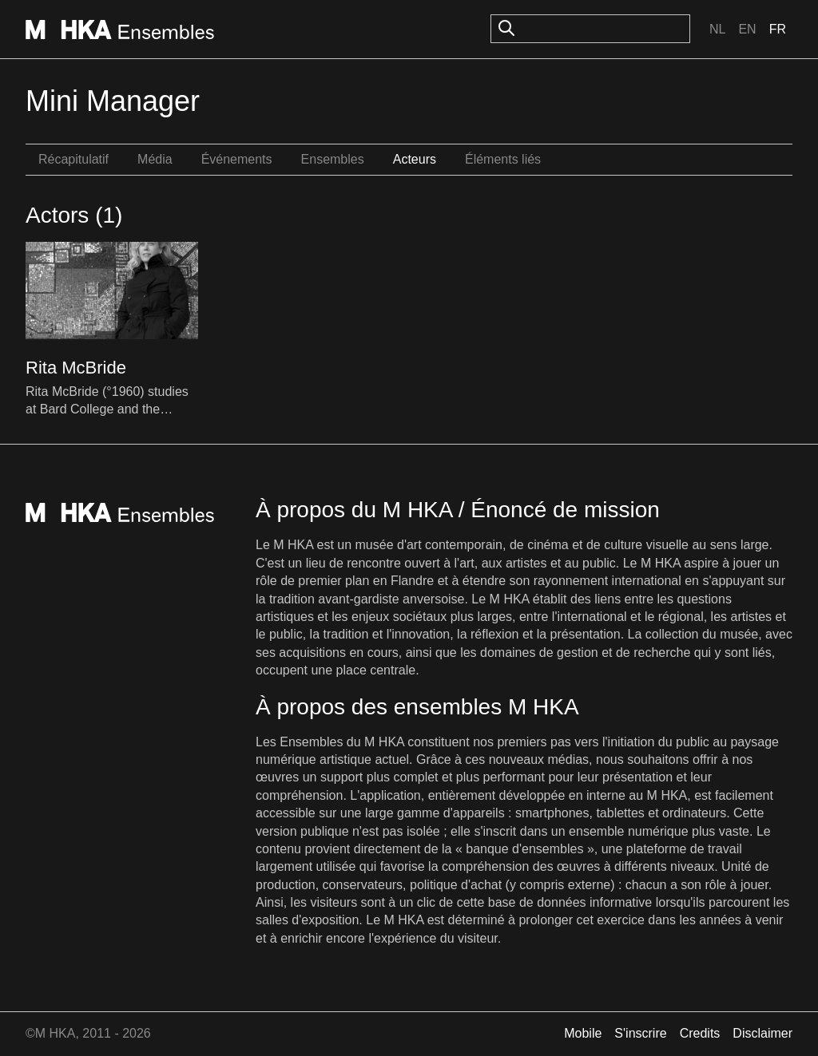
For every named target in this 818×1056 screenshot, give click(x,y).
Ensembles (332, 159)
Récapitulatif (73, 159)
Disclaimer (762, 1033)
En (747, 29)
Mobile (583, 1033)
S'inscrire (640, 1033)
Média (155, 159)
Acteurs (414, 159)
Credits (700, 1033)
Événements (236, 159)
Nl (717, 29)
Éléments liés (503, 159)
